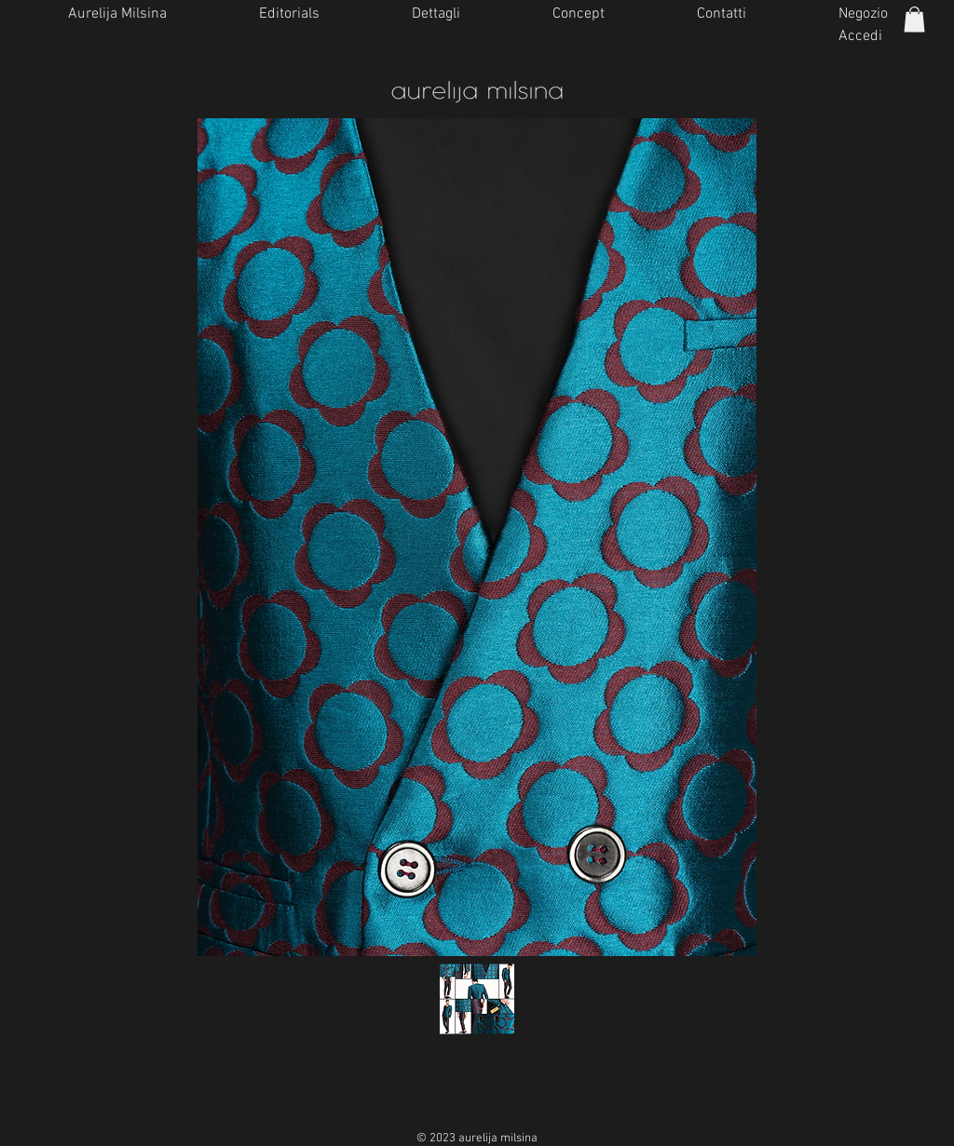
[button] (914, 19)
